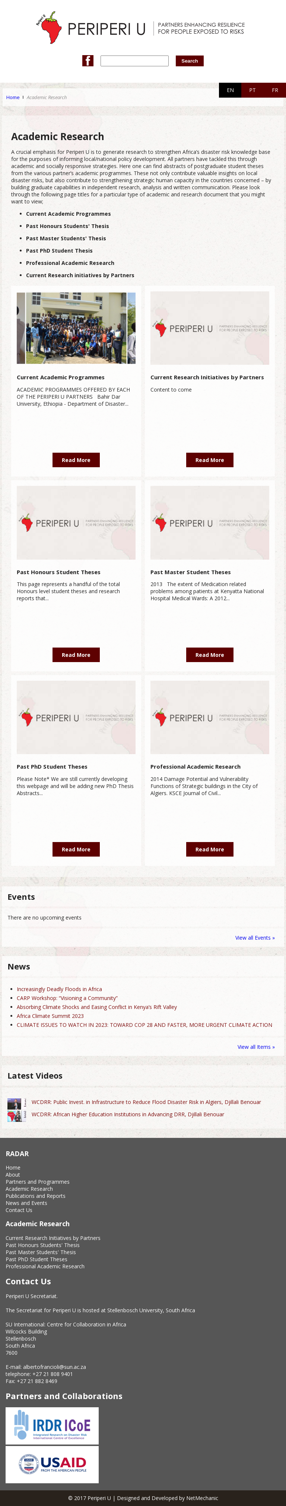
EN (230, 90)
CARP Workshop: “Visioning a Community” (67, 998)
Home (13, 97)
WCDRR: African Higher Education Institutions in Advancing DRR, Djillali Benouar (128, 1114)
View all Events (253, 937)
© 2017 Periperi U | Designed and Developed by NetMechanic (143, 1498)
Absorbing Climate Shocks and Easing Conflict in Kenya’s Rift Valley (97, 1006)
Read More (76, 459)
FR (275, 90)
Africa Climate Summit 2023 (50, 1015)
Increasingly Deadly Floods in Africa (59, 989)
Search (189, 61)
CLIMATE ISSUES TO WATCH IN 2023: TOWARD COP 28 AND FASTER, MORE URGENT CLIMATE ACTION (144, 1024)
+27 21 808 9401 (52, 1373)
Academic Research (47, 97)
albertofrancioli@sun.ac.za (54, 1366)
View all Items (255, 1046)
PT (252, 90)
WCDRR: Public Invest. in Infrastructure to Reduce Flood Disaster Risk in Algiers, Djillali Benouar (146, 1101)
